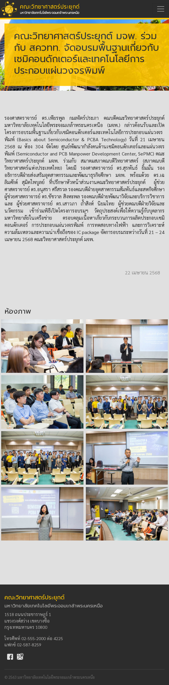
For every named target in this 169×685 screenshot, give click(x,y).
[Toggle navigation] (160, 9)
